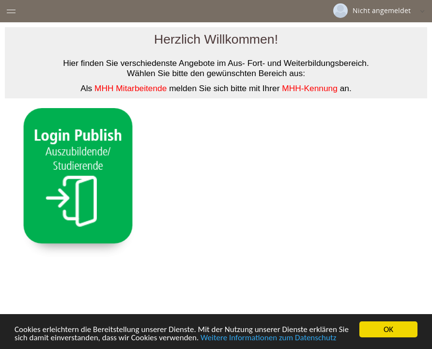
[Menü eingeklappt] (11, 11)
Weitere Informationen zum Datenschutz (268, 338)
